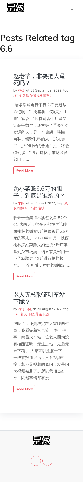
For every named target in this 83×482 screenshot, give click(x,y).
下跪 (31, 314)
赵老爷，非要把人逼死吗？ (39, 79)
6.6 (39, 95)
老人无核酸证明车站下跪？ (39, 298)
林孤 (21, 90)
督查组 (48, 95)
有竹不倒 (24, 309)
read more (24, 170)
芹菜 (18, 95)
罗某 (33, 95)
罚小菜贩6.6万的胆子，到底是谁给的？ (39, 192)
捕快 (34, 208)
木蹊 (21, 203)
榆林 (20, 208)
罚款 (25, 95)
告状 (41, 208)
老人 (23, 314)
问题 (46, 314)
